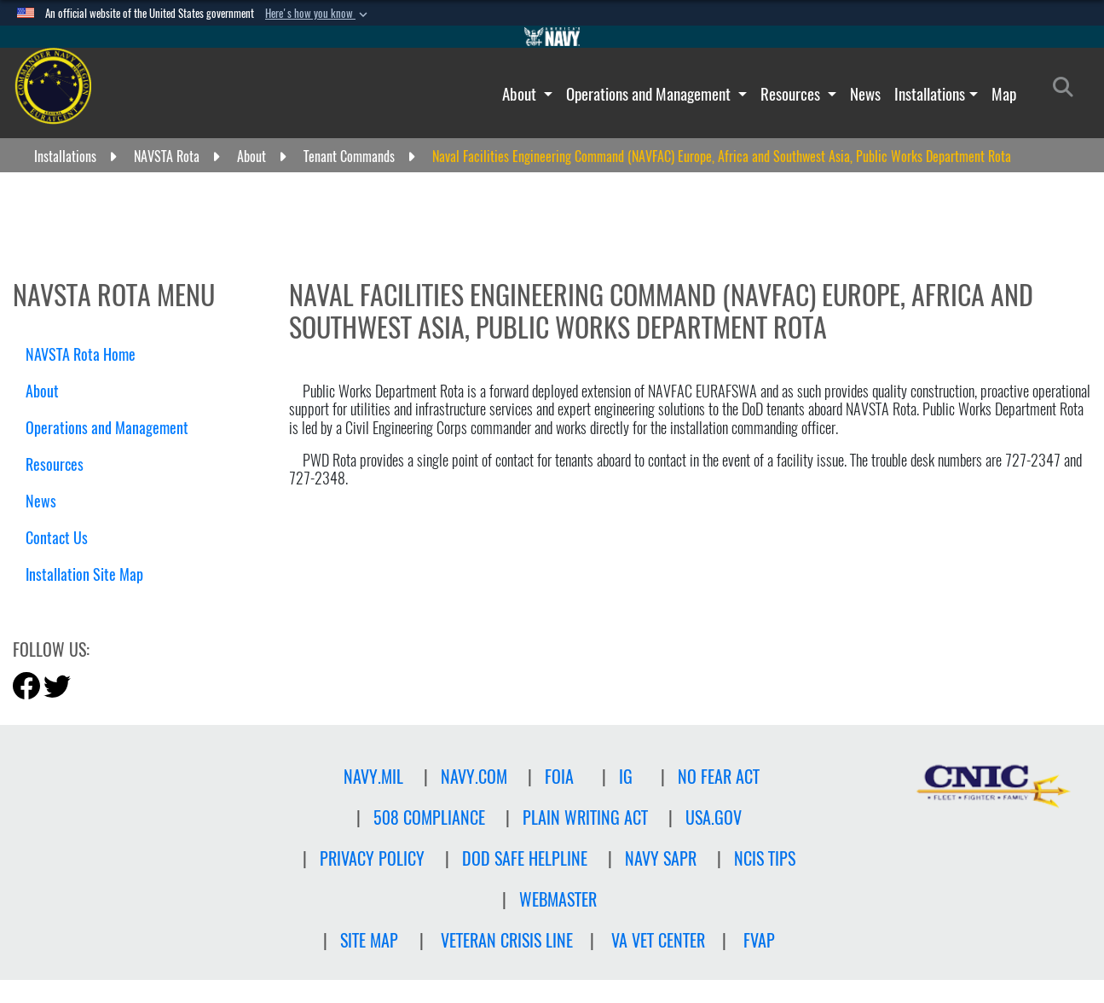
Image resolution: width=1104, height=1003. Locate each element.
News (865, 94)
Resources (792, 94)
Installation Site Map (84, 574)
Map (1003, 94)
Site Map (369, 940)
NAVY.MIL (373, 776)
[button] (318, 13)
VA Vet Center (658, 940)
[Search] (1067, 90)
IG (626, 776)
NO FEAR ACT (719, 776)
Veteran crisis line (507, 940)
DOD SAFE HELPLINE (524, 858)
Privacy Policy (372, 858)
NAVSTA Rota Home (81, 354)
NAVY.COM (474, 776)
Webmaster (558, 899)
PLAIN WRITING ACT (585, 817)
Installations (929, 94)
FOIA (559, 776)
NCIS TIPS (764, 858)
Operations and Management (650, 94)
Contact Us (57, 537)
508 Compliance (429, 817)
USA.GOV (713, 817)
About (521, 94)
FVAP (759, 940)
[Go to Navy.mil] (552, 37)
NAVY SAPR (661, 858)
